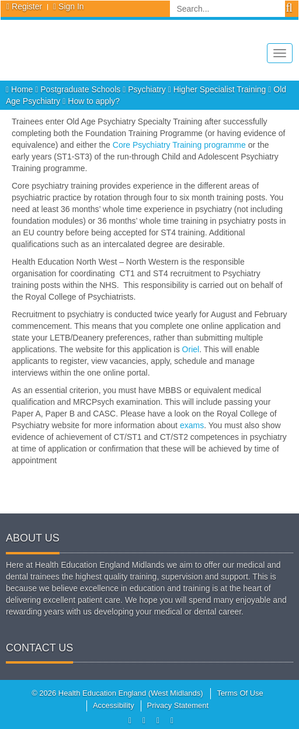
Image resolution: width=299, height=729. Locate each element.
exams (192, 425)
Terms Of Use (240, 693)
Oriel (191, 349)
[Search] (227, 9)
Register (27, 6)
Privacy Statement (178, 705)
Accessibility (113, 705)
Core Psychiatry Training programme (179, 145)
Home (20, 89)
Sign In (71, 6)
